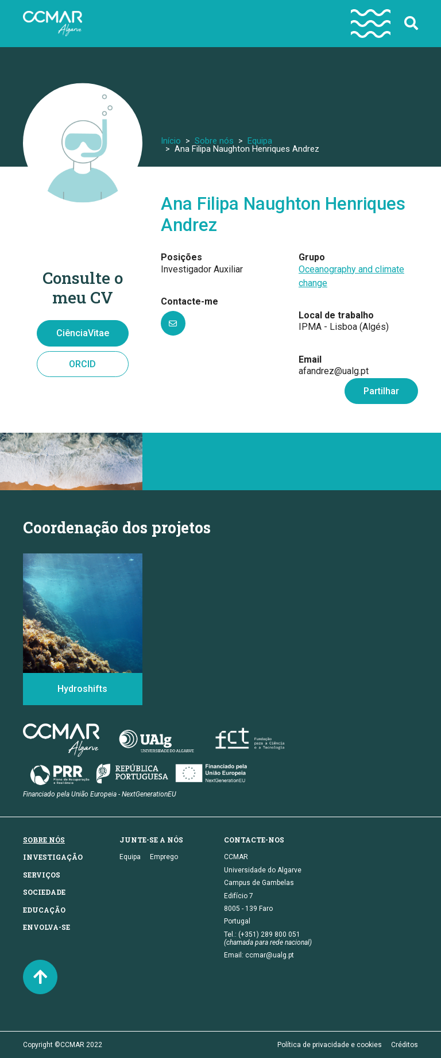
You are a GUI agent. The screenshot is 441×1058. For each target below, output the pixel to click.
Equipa (259, 141)
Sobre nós (214, 141)
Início (171, 141)
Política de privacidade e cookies (329, 1045)
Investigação (53, 857)
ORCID (82, 364)
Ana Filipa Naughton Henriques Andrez (283, 214)
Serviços (41, 875)
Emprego (164, 857)
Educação (44, 910)
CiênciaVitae (82, 333)
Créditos (404, 1045)
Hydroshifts (82, 688)
